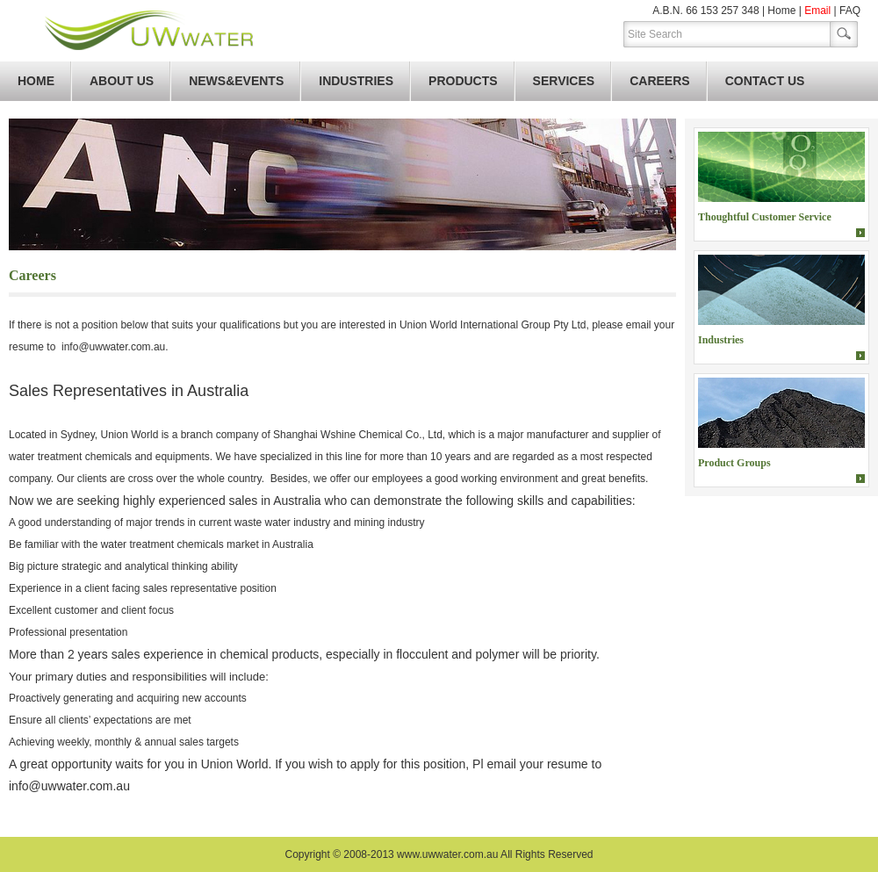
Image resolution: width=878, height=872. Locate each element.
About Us (122, 81)
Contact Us (765, 81)
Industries (356, 81)
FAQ (849, 10)
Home (781, 10)
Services (564, 81)
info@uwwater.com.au (113, 347)
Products (463, 81)
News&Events (236, 81)
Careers (659, 81)
